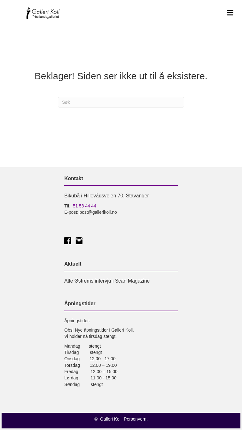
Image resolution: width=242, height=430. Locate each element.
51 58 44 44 (84, 205)
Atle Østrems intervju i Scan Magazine (107, 281)
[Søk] (121, 102)
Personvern (135, 419)
